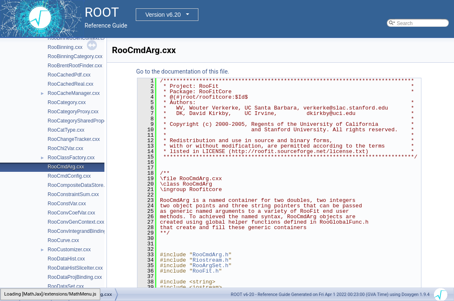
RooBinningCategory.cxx (75, 56)
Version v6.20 (163, 14)
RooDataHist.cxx (66, 259)
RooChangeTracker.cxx (74, 139)
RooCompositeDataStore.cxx (80, 185)
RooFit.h (205, 271)
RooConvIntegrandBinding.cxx (81, 231)
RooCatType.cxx (66, 130)
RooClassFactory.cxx (71, 158)
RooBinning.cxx (65, 47)
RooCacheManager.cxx (74, 93)
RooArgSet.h (210, 265)
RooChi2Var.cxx (65, 148)
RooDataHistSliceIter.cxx (75, 268)
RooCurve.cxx (63, 240)
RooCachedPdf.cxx (69, 75)
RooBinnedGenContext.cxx (78, 38)
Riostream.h (210, 260)
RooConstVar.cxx (67, 204)
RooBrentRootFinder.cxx (75, 66)
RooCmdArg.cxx (66, 167)
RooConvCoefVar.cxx (71, 213)
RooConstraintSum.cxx (73, 194)
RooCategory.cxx (67, 102)
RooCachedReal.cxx (70, 84)
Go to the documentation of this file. (182, 71)
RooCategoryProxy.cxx (73, 112)
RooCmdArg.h (210, 254)
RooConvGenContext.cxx (76, 222)
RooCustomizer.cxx (69, 250)
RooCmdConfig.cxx (69, 176)
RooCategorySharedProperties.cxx (86, 121)
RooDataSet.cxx (66, 286)
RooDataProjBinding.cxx (75, 277)
